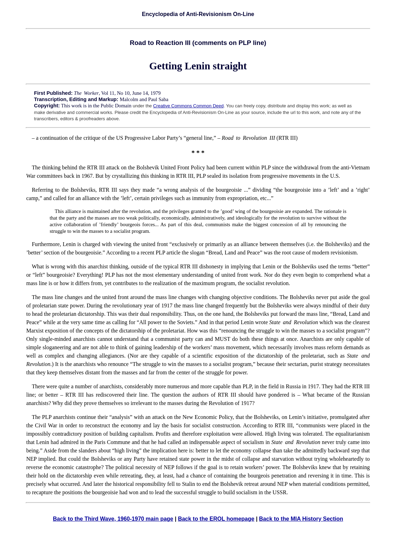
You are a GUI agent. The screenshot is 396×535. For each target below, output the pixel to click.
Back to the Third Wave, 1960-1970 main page (113, 519)
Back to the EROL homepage (216, 519)
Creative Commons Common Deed (188, 105)
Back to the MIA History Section (301, 519)
